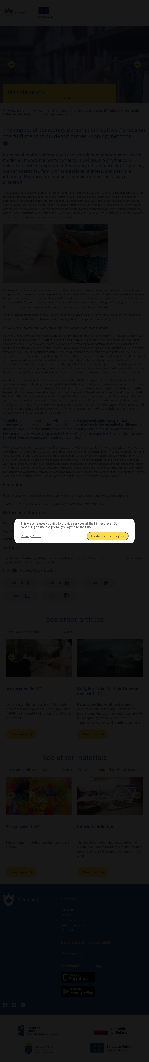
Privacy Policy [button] (31, 536)
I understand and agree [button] (107, 536)
